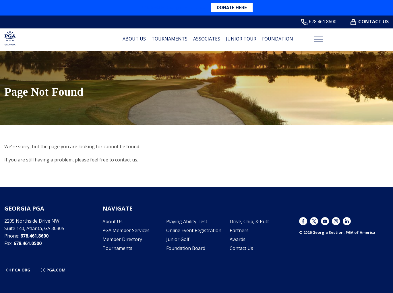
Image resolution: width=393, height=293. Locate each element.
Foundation (277, 39)
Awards (237, 239)
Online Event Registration (193, 230)
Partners (239, 230)
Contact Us (371, 21)
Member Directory (122, 239)
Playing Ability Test (186, 221)
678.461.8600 (319, 21)
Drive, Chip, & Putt (249, 221)
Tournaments (169, 39)
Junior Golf (177, 239)
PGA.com (56, 270)
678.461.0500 (27, 243)
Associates (206, 39)
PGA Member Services (126, 230)
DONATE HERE (232, 7)
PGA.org (21, 270)
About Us (134, 39)
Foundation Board (185, 248)
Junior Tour (241, 39)
